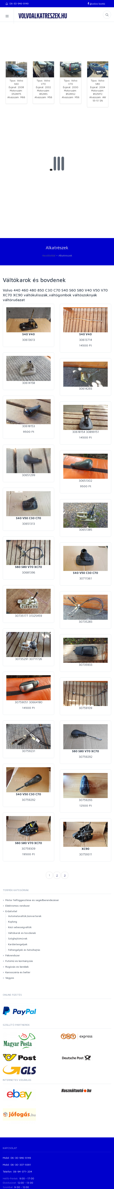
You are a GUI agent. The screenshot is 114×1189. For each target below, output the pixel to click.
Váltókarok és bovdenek (22, 932)
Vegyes (9, 977)
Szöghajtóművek (17, 938)
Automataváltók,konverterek (24, 916)
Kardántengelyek (17, 944)
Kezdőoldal (49, 255)
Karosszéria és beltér (17, 972)
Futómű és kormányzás (19, 960)
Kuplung (12, 921)
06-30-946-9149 (17, 3)
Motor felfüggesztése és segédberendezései (32, 900)
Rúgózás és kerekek (17, 966)
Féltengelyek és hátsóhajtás (24, 949)
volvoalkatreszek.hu (43, 16)
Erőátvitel (11, 911)
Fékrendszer (12, 955)
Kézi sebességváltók (20, 927)
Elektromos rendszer (17, 905)
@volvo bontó (96, 3)
